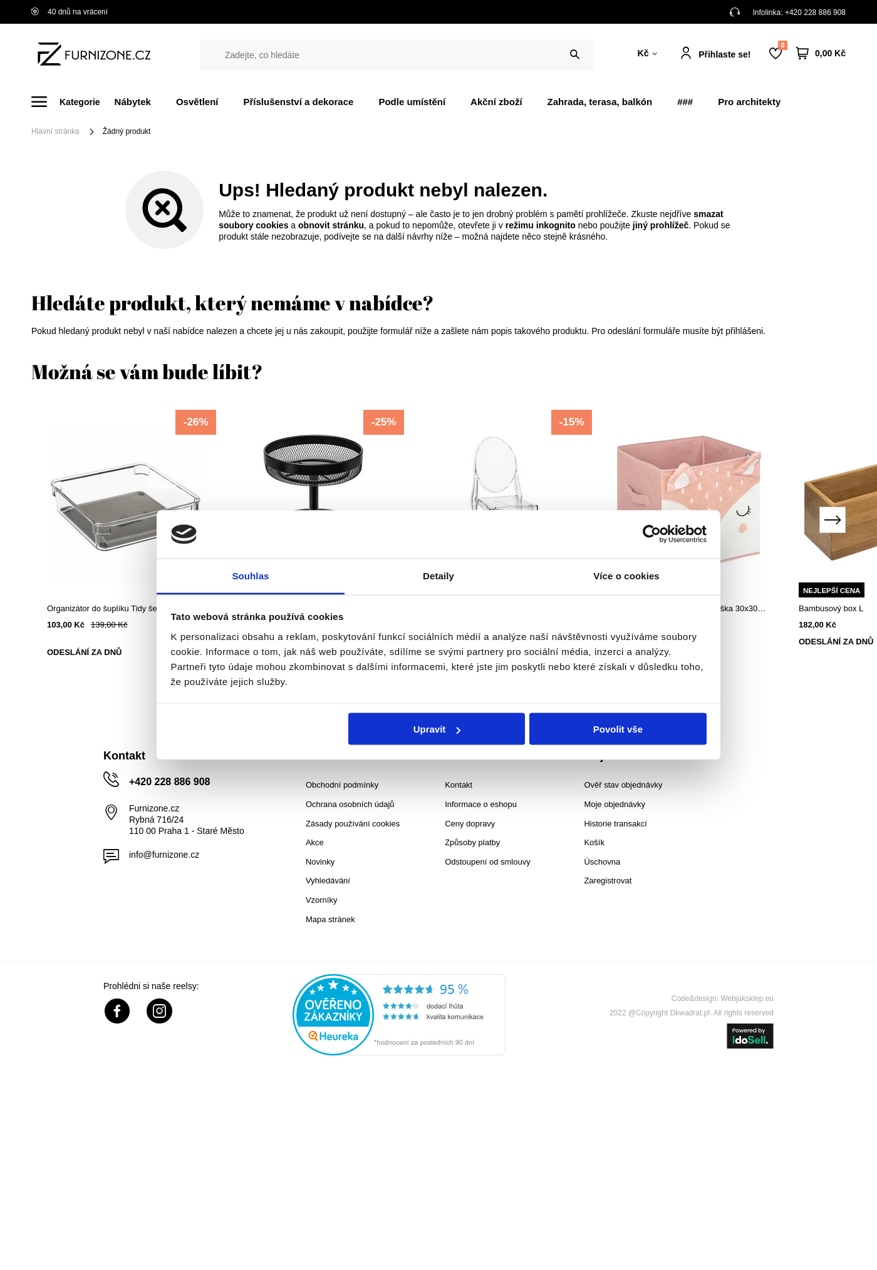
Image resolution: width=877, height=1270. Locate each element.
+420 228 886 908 (815, 12)
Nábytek (133, 101)
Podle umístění (411, 101)
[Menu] (73, 101)
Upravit (437, 729)
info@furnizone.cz (164, 855)
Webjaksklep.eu (747, 998)
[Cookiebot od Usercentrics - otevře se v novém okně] (652, 534)
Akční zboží (496, 101)
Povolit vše (618, 729)
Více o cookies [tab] (626, 575)
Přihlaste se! (724, 54)
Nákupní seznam (782, 45)
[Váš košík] (821, 53)
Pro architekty (749, 101)
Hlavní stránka (55, 131)
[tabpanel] (125, 543)
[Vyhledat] (575, 55)
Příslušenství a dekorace (298, 101)
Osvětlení (197, 101)
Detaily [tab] (438, 575)
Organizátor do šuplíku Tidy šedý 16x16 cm (125, 608)
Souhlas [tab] (250, 575)
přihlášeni (744, 331)
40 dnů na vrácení (69, 12)
